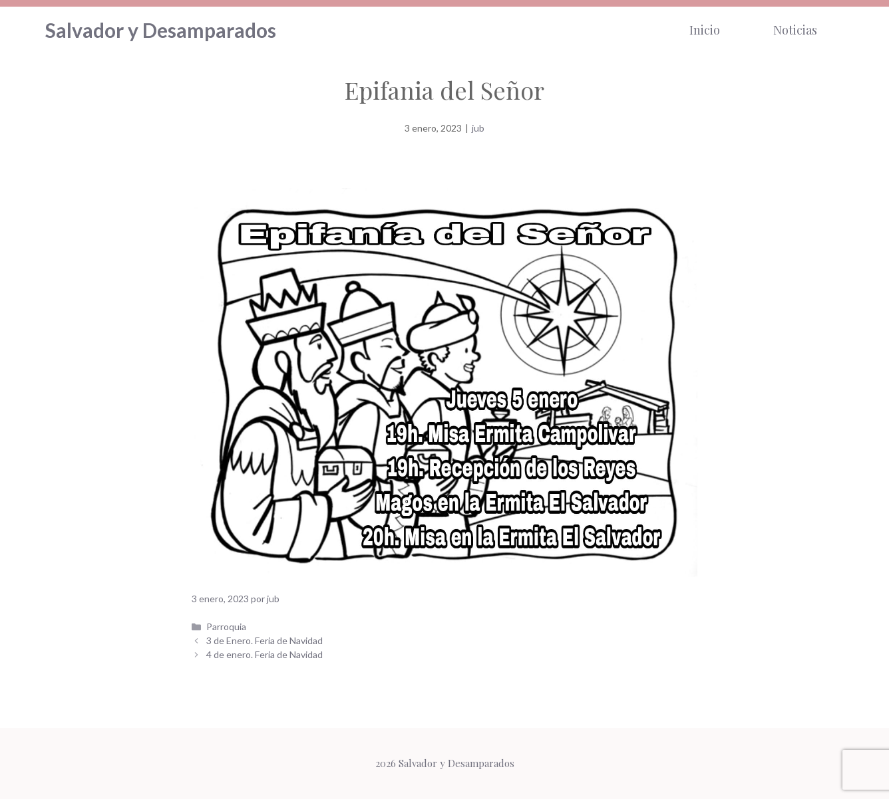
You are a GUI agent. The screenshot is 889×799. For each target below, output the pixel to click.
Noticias (795, 30)
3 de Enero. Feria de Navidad (264, 640)
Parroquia (226, 626)
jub (478, 128)
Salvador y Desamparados (160, 30)
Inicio (704, 30)
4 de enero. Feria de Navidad (264, 654)
